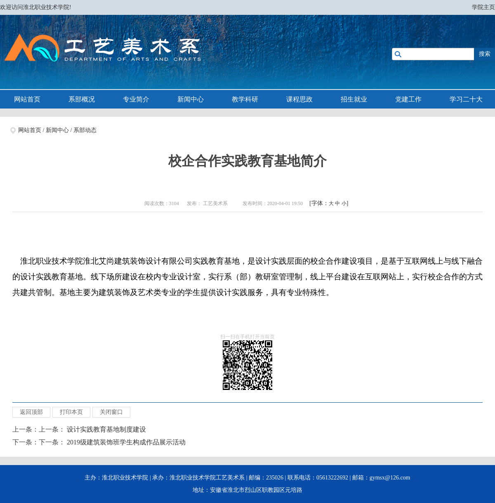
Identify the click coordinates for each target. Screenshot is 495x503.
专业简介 (136, 99)
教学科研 (245, 99)
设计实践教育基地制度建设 (106, 429)
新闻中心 (190, 99)
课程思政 (299, 99)
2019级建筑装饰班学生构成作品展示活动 (126, 442)
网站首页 (27, 99)
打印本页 (71, 412)
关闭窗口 (111, 412)
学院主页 (483, 7)
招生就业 (354, 99)
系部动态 (85, 130)
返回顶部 (31, 412)
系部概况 (81, 99)
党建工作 (408, 99)
